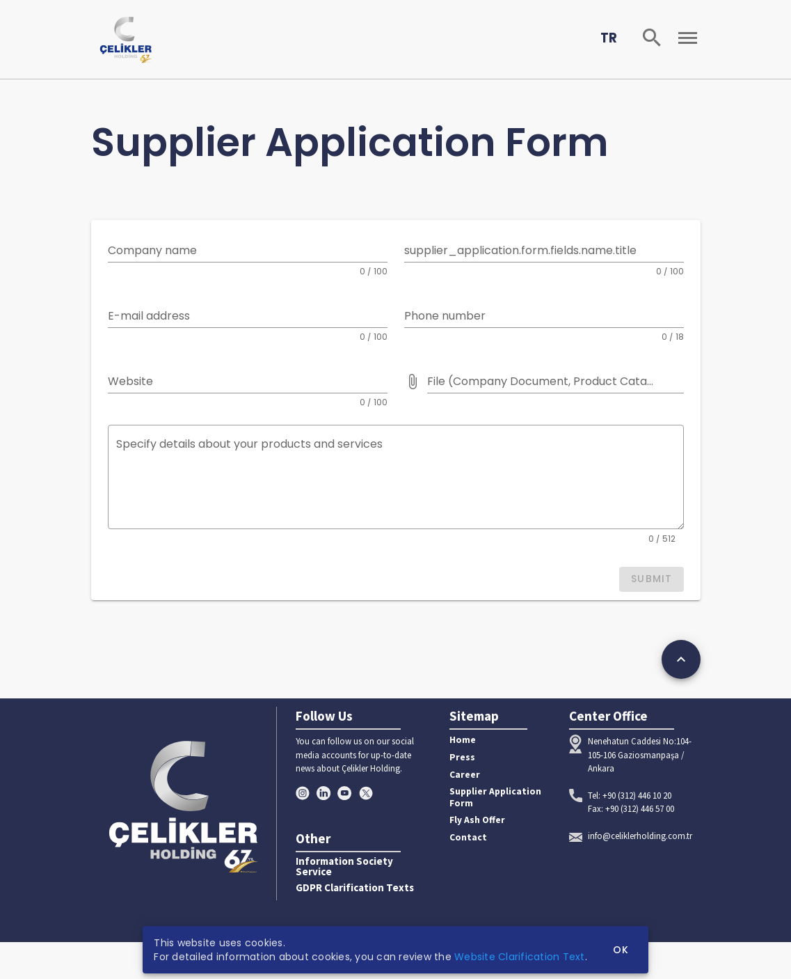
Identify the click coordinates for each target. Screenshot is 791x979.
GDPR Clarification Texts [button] (355, 888)
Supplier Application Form (495, 797)
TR (608, 38)
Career (464, 775)
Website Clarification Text (519, 957)
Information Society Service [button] (344, 866)
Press (462, 757)
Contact (468, 837)
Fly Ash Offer (477, 820)
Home (462, 740)
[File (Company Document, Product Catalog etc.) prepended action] (412, 381)
